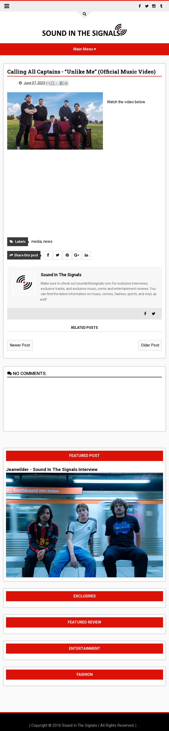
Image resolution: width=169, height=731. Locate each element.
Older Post (150, 345)
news (47, 241)
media (36, 241)
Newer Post (20, 345)
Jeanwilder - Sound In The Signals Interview (51, 469)
